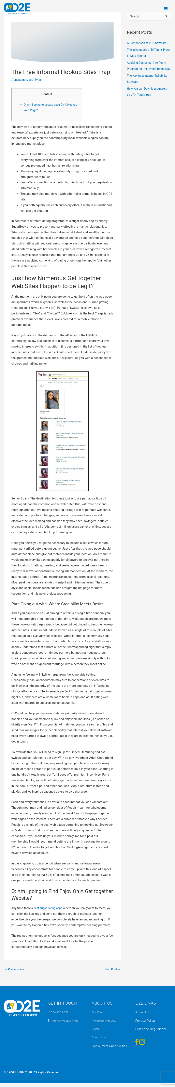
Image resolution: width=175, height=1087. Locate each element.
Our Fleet (98, 1013)
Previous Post (15, 969)
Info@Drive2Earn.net (65, 1021)
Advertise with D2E (105, 1021)
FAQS (95, 1029)
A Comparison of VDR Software (148, 43)
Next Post (111, 969)
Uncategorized (23, 80)
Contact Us (99, 1038)
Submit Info (143, 1013)
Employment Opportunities (101, 1047)
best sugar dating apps (48, 908)
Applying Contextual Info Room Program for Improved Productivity (148, 69)
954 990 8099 (60, 1013)
